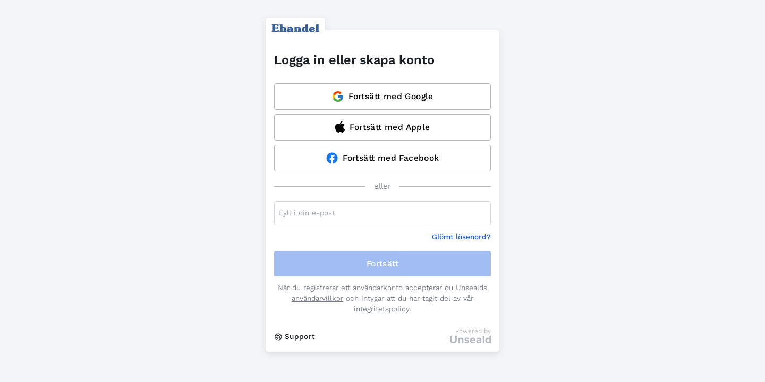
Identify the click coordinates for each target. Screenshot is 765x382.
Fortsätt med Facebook (382, 158)
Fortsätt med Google (383, 96)
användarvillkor (317, 298)
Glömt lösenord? (461, 236)
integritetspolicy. (382, 309)
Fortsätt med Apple (382, 127)
